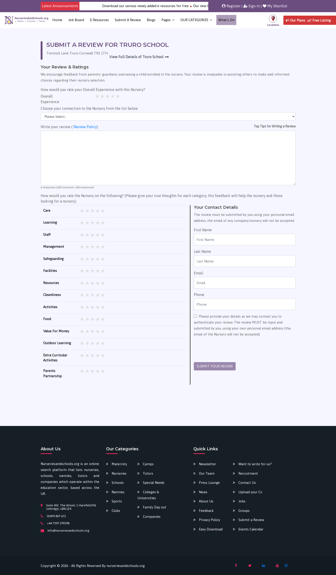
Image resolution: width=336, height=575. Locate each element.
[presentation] (229, 350)
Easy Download (211, 529)
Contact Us (247, 483)
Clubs (116, 511)
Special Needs (153, 483)
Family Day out (154, 507)
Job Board (76, 20)
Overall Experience (50, 99)
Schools (118, 483)
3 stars (107, 96)
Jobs (242, 501)
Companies (152, 517)
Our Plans (295, 20)
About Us (206, 501)
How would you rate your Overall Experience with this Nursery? (93, 89)
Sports (117, 501)
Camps (148, 464)
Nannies (118, 492)
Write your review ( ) (69, 127)
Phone (199, 295)
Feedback (206, 511)
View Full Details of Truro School (136, 57)
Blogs (151, 20)
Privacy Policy (209, 520)
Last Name (202, 251)
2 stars (102, 96)
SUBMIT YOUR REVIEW (215, 366)
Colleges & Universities (148, 495)
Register (231, 6)
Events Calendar (250, 529)
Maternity (119, 464)
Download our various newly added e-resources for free (152, 6)
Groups (244, 511)
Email (198, 273)
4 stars (113, 96)
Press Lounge (209, 483)
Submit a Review (128, 20)
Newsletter (207, 464)
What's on (226, 20)
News (203, 492)
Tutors (148, 473)
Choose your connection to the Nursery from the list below (89, 108)
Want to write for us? (255, 464)
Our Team (207, 473)
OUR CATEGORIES (194, 20)
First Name (203, 230)
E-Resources (99, 20)
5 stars (118, 96)
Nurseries (119, 473)
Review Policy (85, 127)
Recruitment (248, 473)
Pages (166, 20)
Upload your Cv (250, 492)
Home (57, 20)
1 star (97, 96)
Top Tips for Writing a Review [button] (275, 126)
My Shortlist (275, 6)
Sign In (251, 6)
